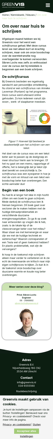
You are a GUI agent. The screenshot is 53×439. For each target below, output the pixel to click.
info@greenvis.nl (26, 382)
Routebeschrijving (26, 391)
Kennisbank (17, 15)
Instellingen (26, 436)
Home (5, 15)
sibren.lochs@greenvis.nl (26, 303)
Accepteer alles (26, 431)
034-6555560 (26, 385)
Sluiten (37, 424)
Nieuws (30, 15)
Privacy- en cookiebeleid (17, 424)
